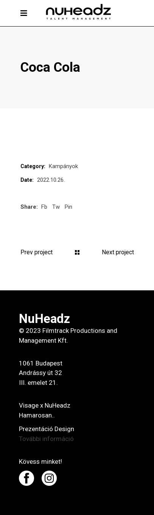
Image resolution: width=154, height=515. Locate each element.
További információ (46, 439)
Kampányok (63, 166)
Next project (118, 252)
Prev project (36, 252)
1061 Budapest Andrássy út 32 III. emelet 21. (40, 373)
